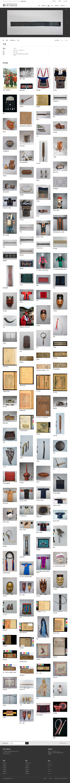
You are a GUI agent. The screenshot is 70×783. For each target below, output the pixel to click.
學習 (52, 5)
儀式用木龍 (22, 689)
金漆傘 (4, 132)
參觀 (39, 5)
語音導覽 (4, 767)
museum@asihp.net (6, 753)
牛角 (4, 327)
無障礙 (59, 1)
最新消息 (54, 1)
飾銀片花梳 (55, 172)
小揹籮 (54, 157)
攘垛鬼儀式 (22, 675)
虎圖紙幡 (38, 659)
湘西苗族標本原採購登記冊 (26, 126)
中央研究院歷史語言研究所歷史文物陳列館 (10, 5)
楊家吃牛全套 (56, 633)
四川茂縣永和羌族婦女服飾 (42, 270)
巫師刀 (54, 737)
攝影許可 (4, 773)
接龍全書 (5, 630)
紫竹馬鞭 (55, 613)
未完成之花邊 (39, 248)
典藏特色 (27, 767)
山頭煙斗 (22, 106)
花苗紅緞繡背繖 (6, 483)
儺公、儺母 (22, 595)
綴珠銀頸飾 (55, 188)
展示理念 (27, 769)
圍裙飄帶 (5, 260)
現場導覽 (4, 765)
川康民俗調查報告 (24, 430)
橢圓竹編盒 (5, 423)
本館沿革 (27, 765)
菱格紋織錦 (5, 288)
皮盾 (4, 442)
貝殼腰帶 (22, 195)
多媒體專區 (56, 5)
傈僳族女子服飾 (39, 237)
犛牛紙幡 (55, 677)
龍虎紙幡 (5, 689)
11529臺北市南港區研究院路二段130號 (11, 751)
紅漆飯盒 (22, 482)
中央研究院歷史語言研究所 (8, 778)
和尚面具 (5, 595)
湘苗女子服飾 (56, 521)
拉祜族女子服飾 (39, 500)
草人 (54, 697)
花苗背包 (55, 90)
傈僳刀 (37, 119)
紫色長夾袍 (5, 503)
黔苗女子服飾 (39, 532)
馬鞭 (54, 336)
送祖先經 (55, 358)
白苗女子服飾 (56, 210)
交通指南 (4, 769)
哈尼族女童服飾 (56, 493)
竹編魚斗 (5, 175)
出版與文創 (62, 5)
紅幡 (37, 698)
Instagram (50, 765)
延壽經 (37, 359)
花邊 (18, 40)
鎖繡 (37, 285)
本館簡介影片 (28, 763)
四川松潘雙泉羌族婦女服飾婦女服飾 (42, 572)
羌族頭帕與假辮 (6, 573)
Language (65, 1)
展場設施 (4, 771)
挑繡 (54, 288)
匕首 (37, 136)
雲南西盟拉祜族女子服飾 (58, 232)
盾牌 (54, 453)
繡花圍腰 (38, 90)
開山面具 (38, 596)
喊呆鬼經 (5, 659)
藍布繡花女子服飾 (7, 208)
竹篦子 (21, 179)
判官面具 (5, 311)
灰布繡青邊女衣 (23, 516)
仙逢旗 (4, 343)
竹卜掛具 (5, 614)
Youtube (49, 771)
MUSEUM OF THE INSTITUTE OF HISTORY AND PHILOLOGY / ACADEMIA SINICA (14, 1)
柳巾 (21, 617)
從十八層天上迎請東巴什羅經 (9, 672)
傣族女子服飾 (6, 522)
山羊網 (4, 466)
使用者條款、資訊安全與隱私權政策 (60, 778)
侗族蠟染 (38, 549)
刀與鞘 (21, 457)
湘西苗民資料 (23, 385)
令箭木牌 (38, 163)
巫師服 (21, 302)
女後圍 (37, 201)
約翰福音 (5, 646)
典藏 (48, 5)
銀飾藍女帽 (38, 516)
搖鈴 (37, 639)
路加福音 (22, 648)
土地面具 (55, 589)
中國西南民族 (12, 40)
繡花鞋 (37, 216)
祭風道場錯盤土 (56, 369)
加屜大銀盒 (22, 146)
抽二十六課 (38, 673)
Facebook (50, 763)
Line (49, 767)
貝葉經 (54, 347)
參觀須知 (4, 763)
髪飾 (54, 547)
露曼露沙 (22, 362)
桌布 (37, 300)
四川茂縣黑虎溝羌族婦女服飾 (59, 269)
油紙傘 (37, 482)
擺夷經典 (55, 657)
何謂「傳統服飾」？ (7, 90)
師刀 (37, 347)
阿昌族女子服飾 (56, 505)
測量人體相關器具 (24, 162)
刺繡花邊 (22, 255)
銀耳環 (37, 180)
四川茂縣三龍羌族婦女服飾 (26, 576)
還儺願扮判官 (23, 410)
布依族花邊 (55, 101)
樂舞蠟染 (22, 268)
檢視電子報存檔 (63, 743)
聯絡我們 (27, 773)
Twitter (49, 769)
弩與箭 (4, 705)
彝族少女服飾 (6, 235)
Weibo (49, 773)
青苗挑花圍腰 (39, 715)
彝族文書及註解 (23, 632)
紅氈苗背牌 (22, 557)
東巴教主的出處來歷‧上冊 (42, 370)
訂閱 (27, 743)
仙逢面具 (38, 325)
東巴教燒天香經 (23, 661)
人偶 (21, 705)
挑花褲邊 (55, 248)
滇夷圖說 (38, 106)
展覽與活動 (44, 5)
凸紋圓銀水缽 (6, 151)
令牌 (21, 351)
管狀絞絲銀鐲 (6, 192)
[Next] (67, 22)
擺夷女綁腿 (22, 90)
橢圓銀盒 (55, 408)
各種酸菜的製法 (6, 391)
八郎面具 (55, 311)
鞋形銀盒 (5, 406)
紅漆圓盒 (55, 132)
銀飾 (4, 113)
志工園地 (44, 778)
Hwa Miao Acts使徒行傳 (42, 417)
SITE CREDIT (7, 779)
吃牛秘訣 (55, 392)
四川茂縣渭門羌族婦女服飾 (59, 566)
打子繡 (21, 285)
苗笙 (54, 469)
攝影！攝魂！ (23, 79)
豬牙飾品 (5, 546)
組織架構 (27, 771)
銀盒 (54, 116)
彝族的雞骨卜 (6, 366)
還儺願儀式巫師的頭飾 (25, 327)
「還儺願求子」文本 (40, 611)
